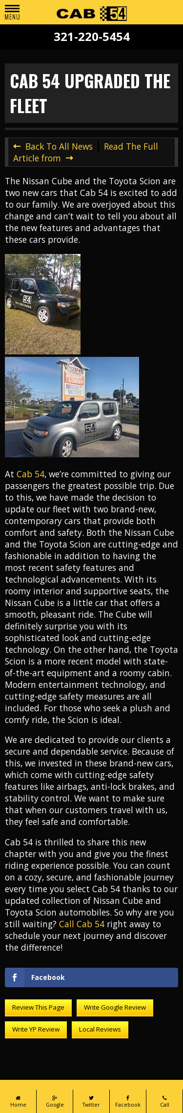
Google (54, 1101)
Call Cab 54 (81, 924)
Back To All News (59, 146)
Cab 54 (30, 474)
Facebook (127, 1101)
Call (164, 1101)
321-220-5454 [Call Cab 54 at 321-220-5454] (92, 36)
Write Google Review (115, 1007)
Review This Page (38, 1007)
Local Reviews (100, 1029)
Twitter (91, 1101)
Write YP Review (36, 1029)
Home (18, 1101)
